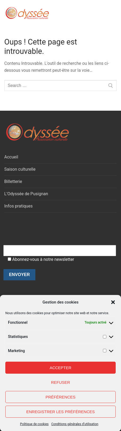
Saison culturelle (19, 169)
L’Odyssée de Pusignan (26, 193)
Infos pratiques (18, 206)
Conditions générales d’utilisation (74, 429)
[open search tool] (91, 13)
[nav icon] (106, 13)
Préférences (60, 402)
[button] (113, 307)
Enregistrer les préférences (60, 416)
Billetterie (13, 181)
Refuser (60, 387)
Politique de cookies (34, 429)
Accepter (61, 372)
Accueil (11, 156)
